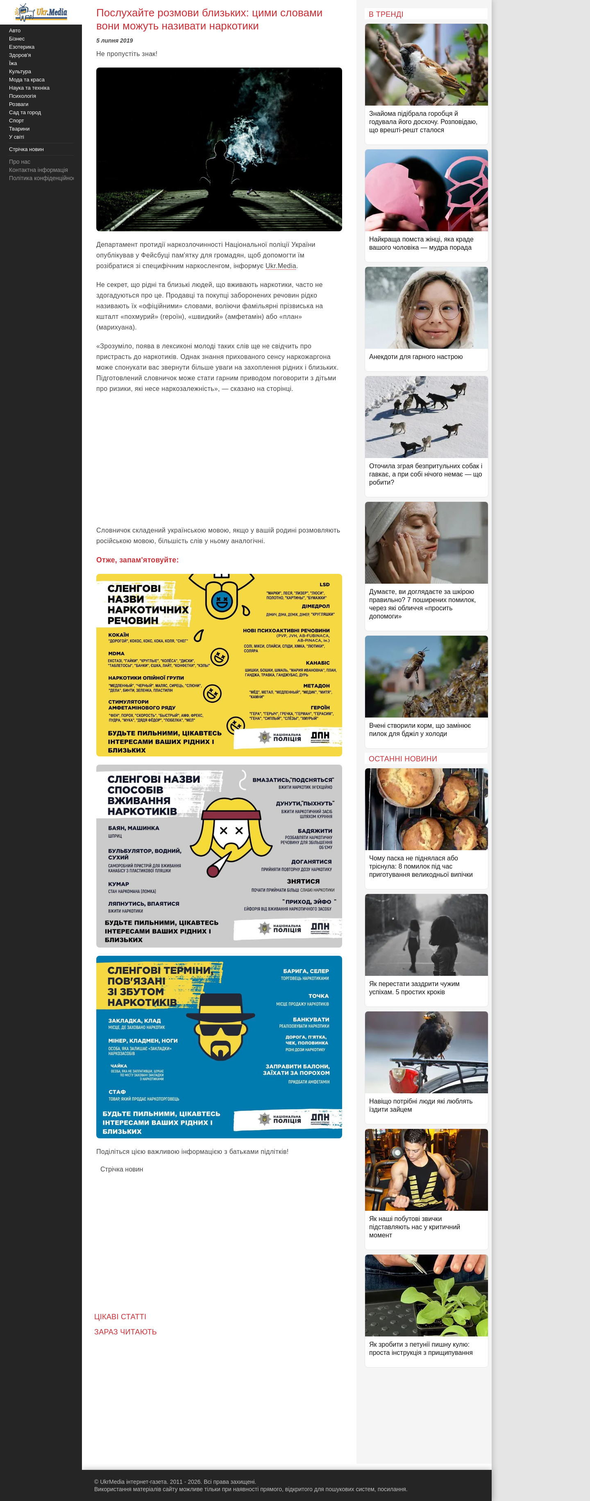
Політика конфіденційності (44, 178)
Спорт (16, 120)
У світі (16, 137)
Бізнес (17, 39)
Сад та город (25, 112)
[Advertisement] (219, 459)
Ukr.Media (281, 265)
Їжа (13, 63)
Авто (14, 30)
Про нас (19, 161)
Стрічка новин (121, 1169)
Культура (20, 71)
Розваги (18, 104)
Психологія (22, 96)
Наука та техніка (29, 88)
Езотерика (21, 47)
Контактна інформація (38, 170)
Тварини (19, 129)
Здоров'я (20, 55)
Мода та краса (27, 80)
